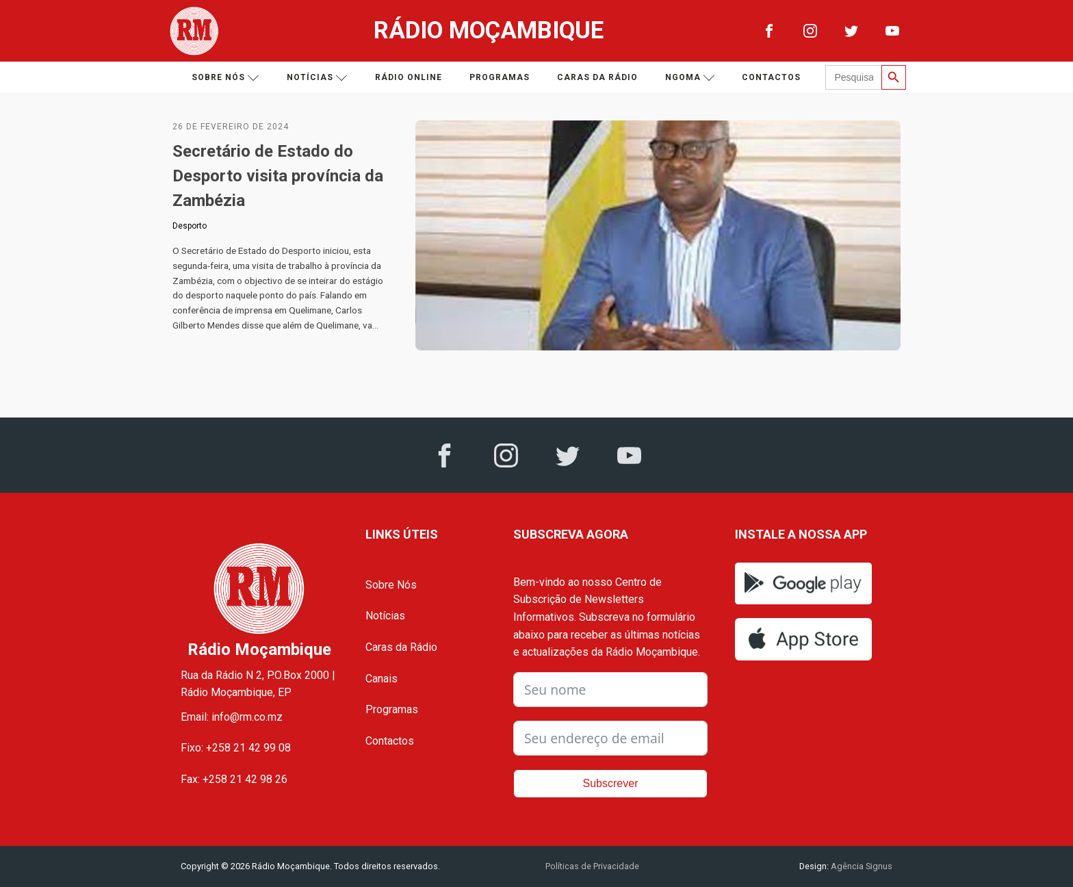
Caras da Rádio (597, 77)
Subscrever (610, 783)
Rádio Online (408, 77)
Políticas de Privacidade (592, 866)
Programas (499, 77)
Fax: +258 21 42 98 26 (234, 779)
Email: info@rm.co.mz (232, 716)
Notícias (317, 77)
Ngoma (690, 77)
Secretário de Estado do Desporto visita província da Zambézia (277, 176)
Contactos (771, 77)
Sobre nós (225, 77)
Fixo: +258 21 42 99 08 (236, 747)
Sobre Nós (391, 584)
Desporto (189, 226)
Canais (381, 678)
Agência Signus (860, 866)
